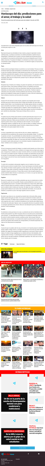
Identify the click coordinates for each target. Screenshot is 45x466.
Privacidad (18, 453)
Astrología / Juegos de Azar (10, 8)
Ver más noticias (22, 442)
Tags (4, 244)
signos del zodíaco (21, 244)
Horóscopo (12, 244)
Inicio (2, 8)
